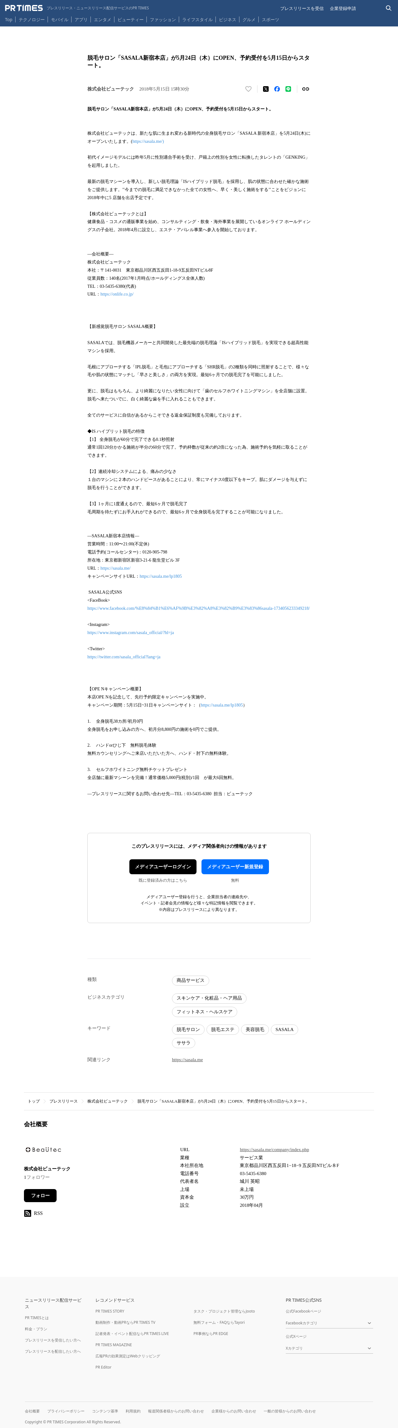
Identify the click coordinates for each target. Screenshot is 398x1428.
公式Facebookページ (303, 1311)
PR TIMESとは (37, 1317)
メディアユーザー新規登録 (235, 866)
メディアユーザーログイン (163, 866)
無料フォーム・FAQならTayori (219, 1322)
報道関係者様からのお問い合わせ (176, 1411)
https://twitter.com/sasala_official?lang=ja (123, 657)
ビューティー (131, 19)
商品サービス (191, 980)
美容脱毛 (255, 1029)
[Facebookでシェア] (277, 89)
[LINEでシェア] (288, 89)
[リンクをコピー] (306, 89)
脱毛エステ (222, 1029)
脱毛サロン (188, 1029)
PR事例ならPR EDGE (210, 1333)
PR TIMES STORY (109, 1311)
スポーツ (270, 19)
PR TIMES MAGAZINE (113, 1344)
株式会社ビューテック (107, 1101)
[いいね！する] (248, 89)
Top (8, 19)
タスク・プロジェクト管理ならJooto (224, 1311)
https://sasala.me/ (115, 568)
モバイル (59, 19)
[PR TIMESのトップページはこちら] (77, 8)
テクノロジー (32, 19)
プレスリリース (63, 1101)
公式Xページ (296, 1336)
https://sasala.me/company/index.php (274, 1149)
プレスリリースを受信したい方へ (53, 1340)
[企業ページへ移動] (43, 1151)
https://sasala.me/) (148, 141)
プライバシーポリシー (66, 1411)
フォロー (40, 1195)
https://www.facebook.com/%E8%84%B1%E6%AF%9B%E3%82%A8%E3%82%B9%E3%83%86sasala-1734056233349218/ (198, 608)
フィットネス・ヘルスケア (205, 1011)
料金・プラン (36, 1329)
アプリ (81, 19)
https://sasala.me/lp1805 (161, 576)
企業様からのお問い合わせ (233, 1411)
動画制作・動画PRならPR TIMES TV (125, 1322)
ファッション (163, 19)
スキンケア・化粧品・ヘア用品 (209, 998)
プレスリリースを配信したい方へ (53, 1351)
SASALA (284, 1029)
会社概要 (32, 1411)
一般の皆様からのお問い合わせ (290, 1411)
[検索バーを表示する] (389, 8)
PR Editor (103, 1367)
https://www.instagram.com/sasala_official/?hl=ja (130, 632)
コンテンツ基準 (105, 1411)
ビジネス (227, 19)
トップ (34, 1101)
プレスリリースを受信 (302, 8)
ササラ (184, 1042)
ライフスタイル (197, 19)
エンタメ (102, 19)
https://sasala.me (187, 1059)
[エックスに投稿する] (266, 89)
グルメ (249, 19)
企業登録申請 (343, 8)
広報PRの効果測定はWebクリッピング (127, 1356)
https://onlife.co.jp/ (117, 294)
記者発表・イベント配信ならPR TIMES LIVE (132, 1333)
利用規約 (133, 1411)
